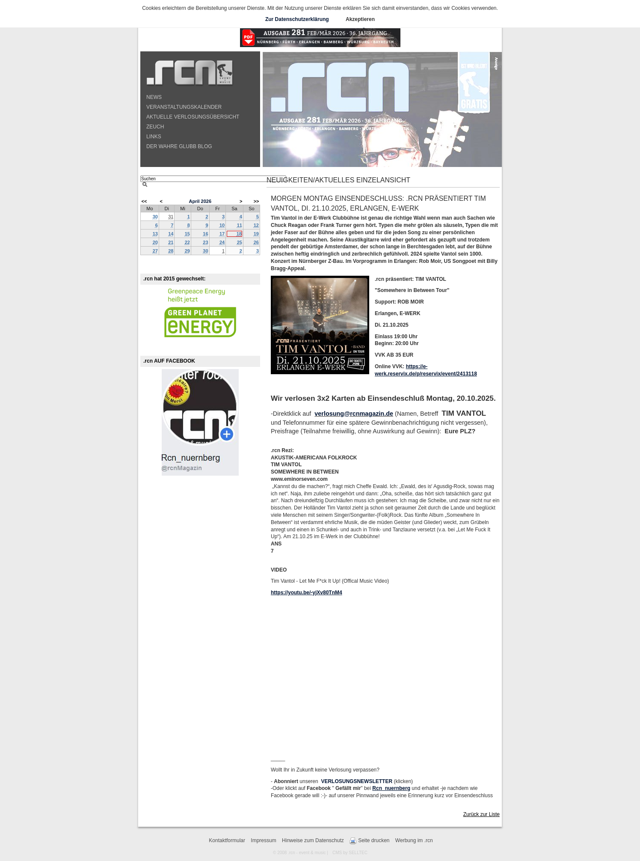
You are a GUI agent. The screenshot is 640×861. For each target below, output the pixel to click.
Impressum (263, 840)
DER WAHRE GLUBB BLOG (179, 146)
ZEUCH (155, 127)
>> (256, 201)
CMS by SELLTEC (349, 852)
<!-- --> (384, 676)
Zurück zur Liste (481, 814)
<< (144, 201)
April (194, 201)
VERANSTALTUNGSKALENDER (184, 107)
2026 (206, 201)
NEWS (154, 97)
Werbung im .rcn (414, 840)
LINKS (153, 137)
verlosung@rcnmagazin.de (353, 413)
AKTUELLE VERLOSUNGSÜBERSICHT (192, 117)
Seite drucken (369, 840)
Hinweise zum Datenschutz (313, 840)
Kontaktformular (227, 840)
